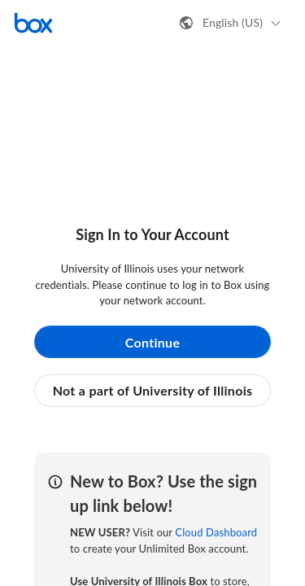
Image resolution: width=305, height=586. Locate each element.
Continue (153, 342)
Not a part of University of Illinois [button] (153, 390)
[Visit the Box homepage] (33, 22)
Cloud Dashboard (216, 532)
